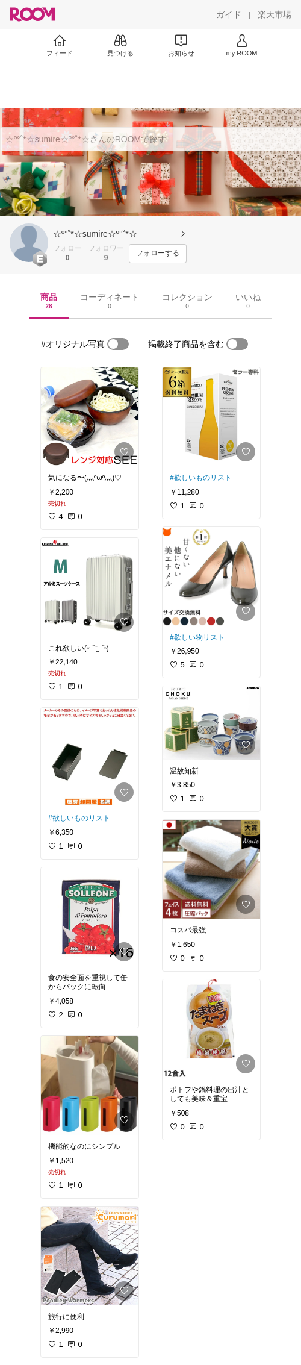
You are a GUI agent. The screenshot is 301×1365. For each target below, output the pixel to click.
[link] (89, 416)
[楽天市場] (274, 14)
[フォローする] (158, 253)
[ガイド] (228, 14)
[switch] (118, 344)
